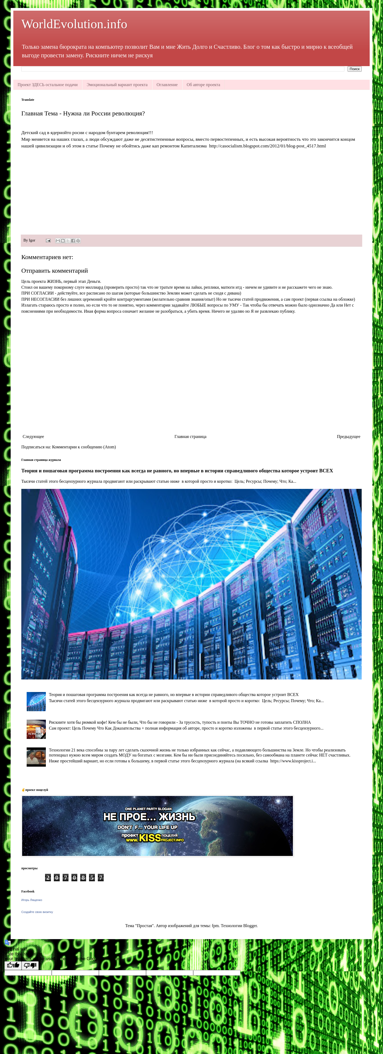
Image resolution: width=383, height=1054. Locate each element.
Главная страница (191, 436)
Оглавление (167, 84)
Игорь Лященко (31, 900)
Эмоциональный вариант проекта (117, 84)
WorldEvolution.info (74, 24)
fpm (215, 925)
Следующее (33, 436)
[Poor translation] (30, 965)
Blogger (250, 925)
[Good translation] (13, 965)
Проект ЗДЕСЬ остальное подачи (48, 84)
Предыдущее (348, 436)
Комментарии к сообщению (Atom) (84, 447)
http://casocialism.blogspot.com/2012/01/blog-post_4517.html (267, 145)
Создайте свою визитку (37, 912)
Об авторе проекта (203, 84)
